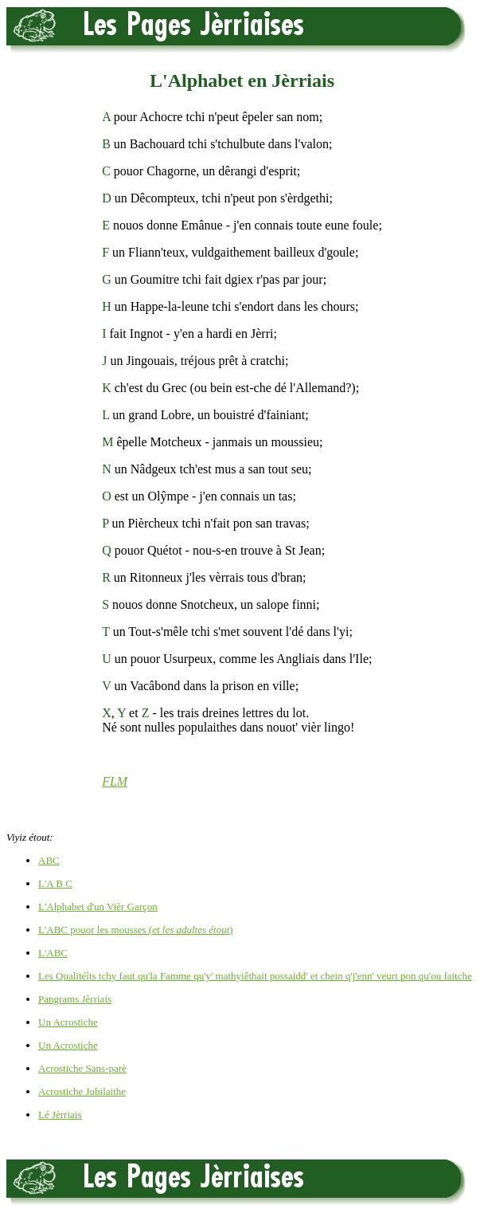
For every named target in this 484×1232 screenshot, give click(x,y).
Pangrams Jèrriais (74, 999)
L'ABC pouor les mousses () (135, 930)
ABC (49, 860)
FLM (114, 781)
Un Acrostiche (68, 1022)
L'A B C (55, 883)
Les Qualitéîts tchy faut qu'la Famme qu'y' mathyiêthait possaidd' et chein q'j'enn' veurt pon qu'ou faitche (255, 976)
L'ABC (53, 953)
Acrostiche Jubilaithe (82, 1091)
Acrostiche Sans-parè (82, 1068)
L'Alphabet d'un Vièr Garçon (98, 906)
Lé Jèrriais (60, 1114)
